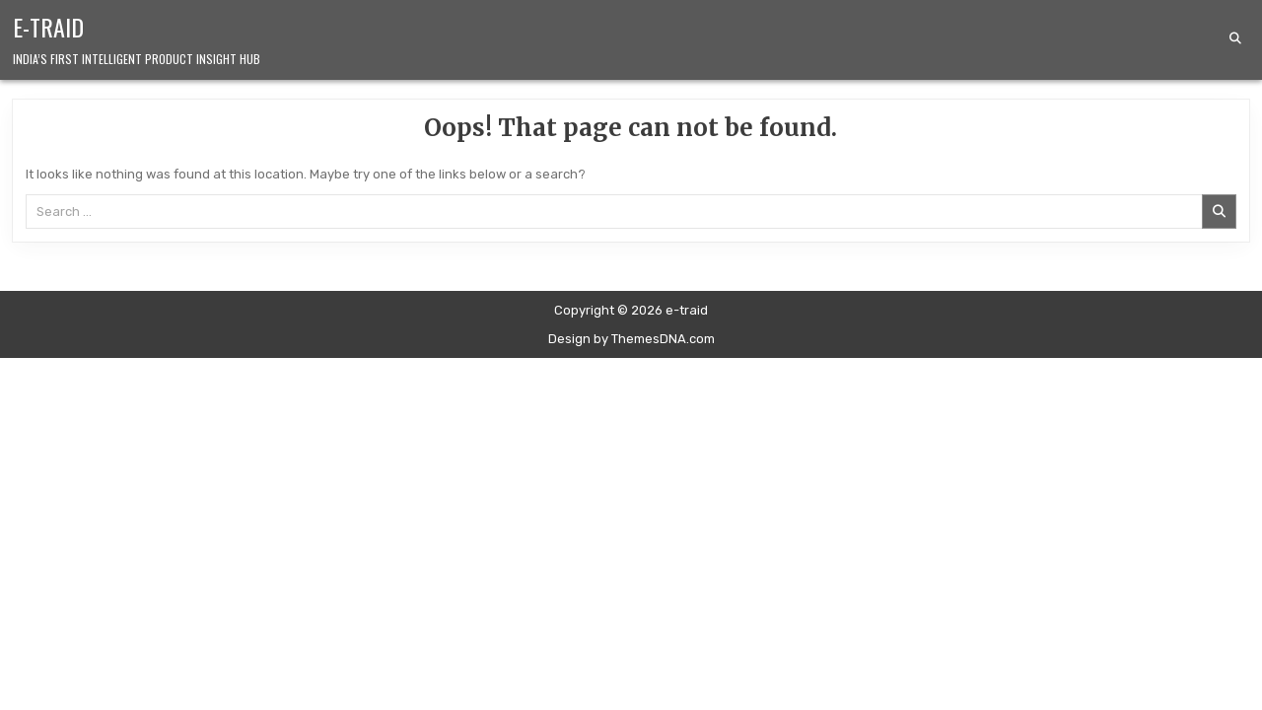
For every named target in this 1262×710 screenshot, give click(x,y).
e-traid (48, 26)
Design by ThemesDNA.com (631, 338)
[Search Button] (1235, 38)
